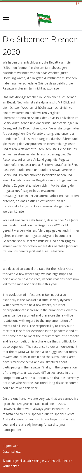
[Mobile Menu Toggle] (6, 19)
